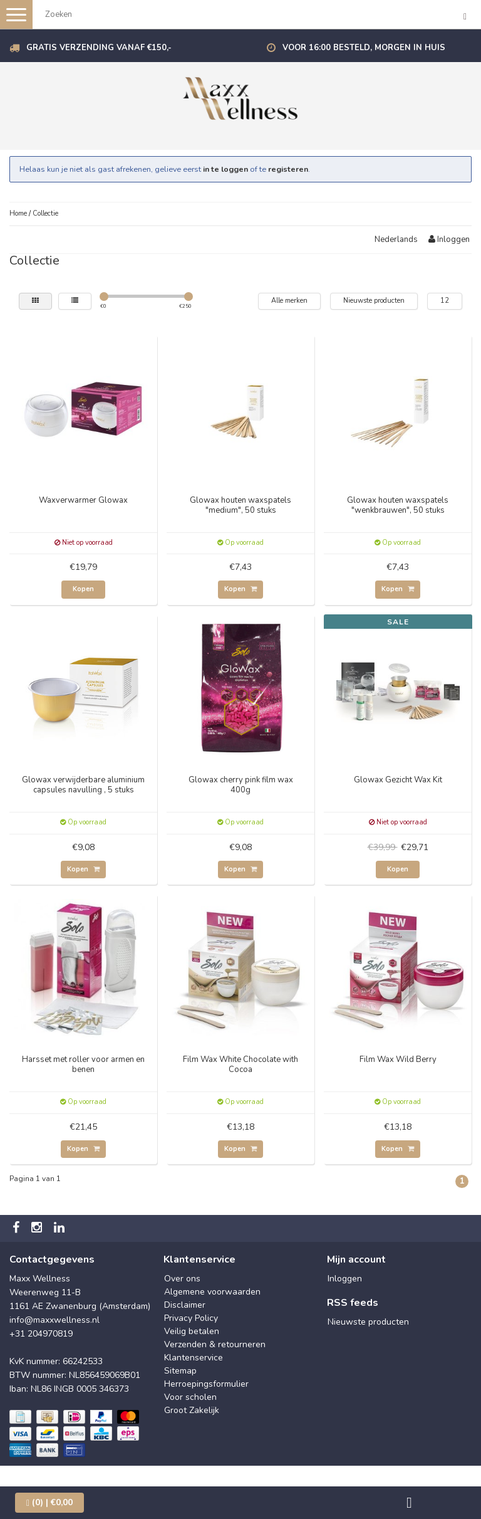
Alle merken (289, 300)
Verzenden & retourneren (215, 1344)
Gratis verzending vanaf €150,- (99, 47)
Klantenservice (193, 1358)
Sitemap (180, 1371)
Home (18, 213)
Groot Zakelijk (191, 1410)
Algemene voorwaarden (212, 1292)
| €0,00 (49, 1502)
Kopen (83, 589)
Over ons (182, 1279)
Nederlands (396, 239)
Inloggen (449, 239)
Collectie (45, 213)
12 (444, 300)
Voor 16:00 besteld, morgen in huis (363, 47)
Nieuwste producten (374, 300)
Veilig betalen (191, 1331)
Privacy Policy (191, 1318)
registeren (288, 169)
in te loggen (225, 169)
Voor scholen (190, 1397)
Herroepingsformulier (206, 1384)
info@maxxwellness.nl (54, 1320)
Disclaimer (184, 1305)
